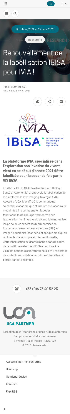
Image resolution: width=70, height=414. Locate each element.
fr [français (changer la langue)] (62, 3)
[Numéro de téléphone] (35, 288)
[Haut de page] (35, 409)
